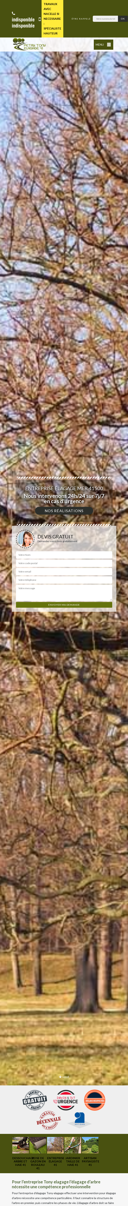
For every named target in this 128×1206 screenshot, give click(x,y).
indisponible (23, 17)
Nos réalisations (64, 510)
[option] (20, 1152)
